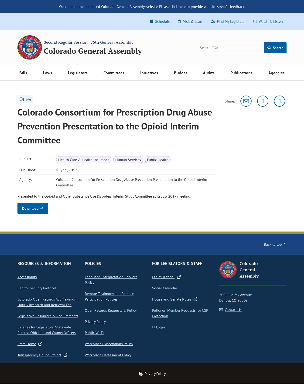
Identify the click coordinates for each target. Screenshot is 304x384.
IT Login (158, 327)
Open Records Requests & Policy (111, 310)
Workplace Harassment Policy (108, 355)
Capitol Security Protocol (36, 288)
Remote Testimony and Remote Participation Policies (109, 296)
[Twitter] (262, 101)
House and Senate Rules (174, 299)
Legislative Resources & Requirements (47, 316)
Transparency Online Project (42, 355)
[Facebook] (279, 101)
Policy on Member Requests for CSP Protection (180, 313)
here (182, 6)
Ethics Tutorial (166, 277)
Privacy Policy (95, 321)
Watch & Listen (268, 21)
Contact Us (230, 309)
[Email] (246, 101)
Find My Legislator (228, 21)
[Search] (230, 47)
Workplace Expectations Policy (109, 343)
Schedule (160, 21)
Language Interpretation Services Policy (111, 280)
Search (275, 47)
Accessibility (27, 277)
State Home (29, 343)
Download (32, 208)
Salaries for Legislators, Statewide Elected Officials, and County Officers (46, 330)
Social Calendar (164, 288)
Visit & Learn (190, 21)
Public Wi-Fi (94, 332)
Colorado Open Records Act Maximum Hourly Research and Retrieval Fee (47, 302)
